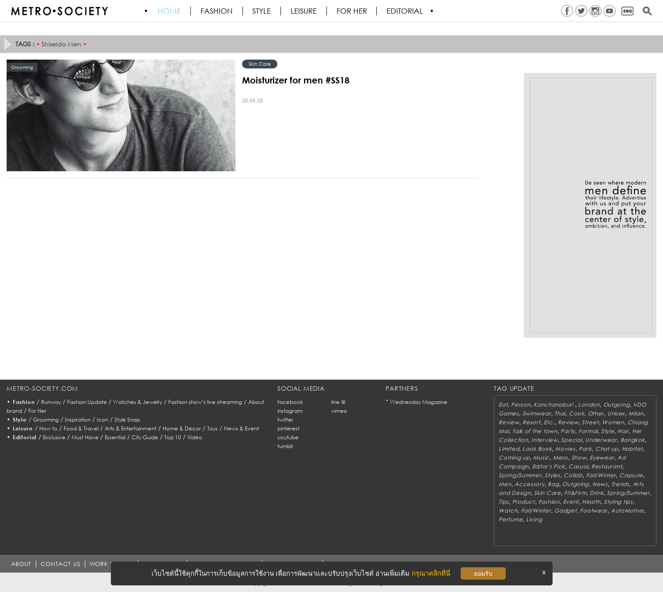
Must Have (85, 437)
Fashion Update (87, 402)
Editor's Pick (548, 466)
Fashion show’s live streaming (205, 402)
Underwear (601, 440)
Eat (503, 404)
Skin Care (260, 64)
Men (505, 484)
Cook (576, 413)
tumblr (285, 446)
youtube (288, 437)
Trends (620, 484)
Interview (544, 440)
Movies (565, 448)
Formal (588, 431)
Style (262, 11)
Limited (509, 448)
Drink (597, 493)
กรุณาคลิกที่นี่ (431, 573)
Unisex (616, 413)
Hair (623, 431)
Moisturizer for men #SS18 (295, 80)
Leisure (305, 11)
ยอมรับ (483, 573)
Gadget (565, 510)
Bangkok (633, 440)
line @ (338, 402)
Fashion (217, 11)
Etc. (549, 422)
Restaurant (606, 466)
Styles (552, 475)
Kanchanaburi (554, 404)
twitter (285, 419)
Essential (115, 437)
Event (571, 501)
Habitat (632, 448)
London (588, 404)
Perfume (511, 519)
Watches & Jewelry (137, 402)
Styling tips (618, 501)
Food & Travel (81, 428)
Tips (504, 501)
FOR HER (352, 11)
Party (568, 431)
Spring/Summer (520, 475)
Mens (560, 457)
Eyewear (602, 457)
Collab (573, 475)
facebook (290, 402)
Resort (531, 422)
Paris (585, 448)
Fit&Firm (575, 493)
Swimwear (537, 413)
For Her (37, 410)
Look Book (537, 448)
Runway (51, 402)
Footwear (593, 510)
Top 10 (172, 437)
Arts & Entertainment (130, 428)
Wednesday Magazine (418, 402)
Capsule (631, 475)
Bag (553, 484)
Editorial (406, 11)
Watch (508, 510)
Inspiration (78, 419)
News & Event (241, 428)
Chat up (606, 448)
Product (523, 501)
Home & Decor (182, 428)
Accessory (529, 484)
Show (579, 457)
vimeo (339, 410)
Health (591, 501)
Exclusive (54, 437)
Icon (102, 419)
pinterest (288, 428)
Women (613, 422)
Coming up (514, 457)
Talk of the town (534, 431)
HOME (169, 11)
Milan (636, 413)
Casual (578, 466)
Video (194, 437)
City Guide (145, 437)
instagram (290, 410)
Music (541, 457)
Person (520, 404)
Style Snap (127, 419)
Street (590, 422)
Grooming (46, 419)
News (600, 484)
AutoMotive (627, 510)
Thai (559, 413)
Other (596, 413)
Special (571, 440)
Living (534, 519)
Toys (212, 428)
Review (509, 422)
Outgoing (616, 404)
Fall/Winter (601, 475)
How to (48, 428)
